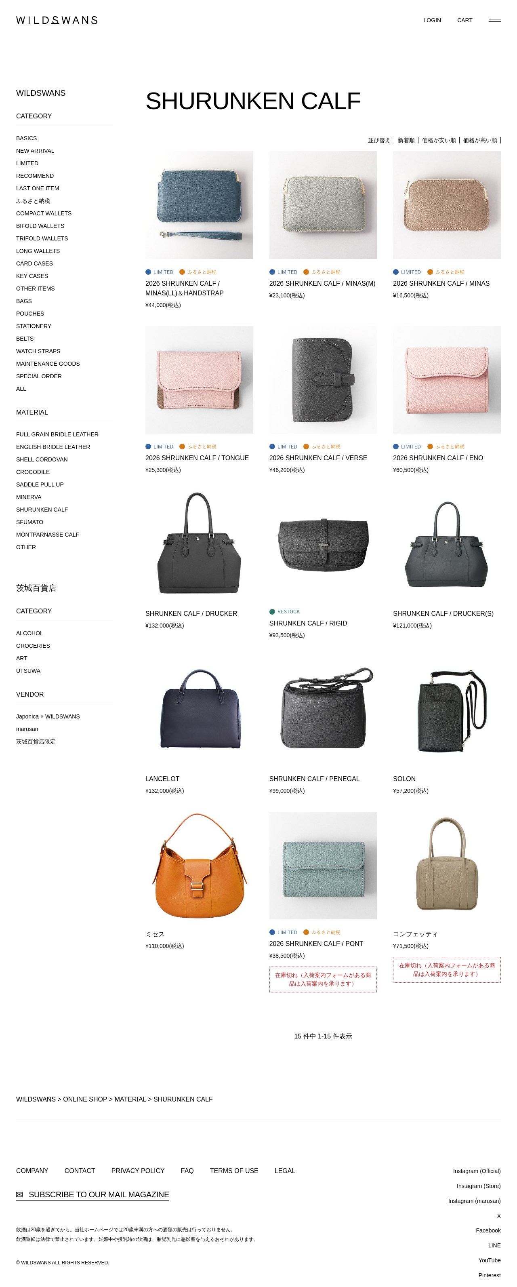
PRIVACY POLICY (138, 1171)
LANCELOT (162, 778)
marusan (27, 729)
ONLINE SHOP (85, 1099)
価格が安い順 (439, 140)
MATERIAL (130, 1099)
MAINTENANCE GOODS (48, 363)
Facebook (488, 1230)
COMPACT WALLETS (43, 213)
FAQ (187, 1171)
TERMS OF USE (234, 1171)
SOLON (404, 778)
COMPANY (32, 1171)
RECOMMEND (35, 176)
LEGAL (285, 1171)
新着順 (406, 140)
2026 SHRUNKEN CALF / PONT (316, 943)
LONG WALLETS (38, 251)
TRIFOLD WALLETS (42, 238)
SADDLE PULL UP (40, 484)
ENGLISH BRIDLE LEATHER (53, 447)
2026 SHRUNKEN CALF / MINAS (441, 283)
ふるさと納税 (33, 201)
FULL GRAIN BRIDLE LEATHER (57, 434)
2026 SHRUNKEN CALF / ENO (438, 458)
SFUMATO (29, 522)
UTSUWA (28, 671)
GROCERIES (33, 645)
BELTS (25, 338)
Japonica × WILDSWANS (48, 716)
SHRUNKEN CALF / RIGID (308, 623)
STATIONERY (33, 326)
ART (21, 658)
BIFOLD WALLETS (40, 226)
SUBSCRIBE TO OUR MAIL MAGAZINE (92, 1194)
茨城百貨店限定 (36, 741)
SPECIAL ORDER (39, 376)
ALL (21, 388)
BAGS (24, 301)
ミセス (155, 934)
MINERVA (29, 497)
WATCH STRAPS (38, 351)
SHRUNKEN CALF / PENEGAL (314, 778)
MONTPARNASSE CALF (47, 534)
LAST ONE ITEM (37, 188)
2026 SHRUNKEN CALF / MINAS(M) (322, 283)
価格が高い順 (480, 140)
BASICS (26, 138)
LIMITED (27, 163)
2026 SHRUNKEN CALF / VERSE (318, 458)
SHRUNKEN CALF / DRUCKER (191, 613)
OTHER (26, 547)
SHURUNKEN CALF (42, 509)
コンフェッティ (415, 934)
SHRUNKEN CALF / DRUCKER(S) (443, 613)
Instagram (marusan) (474, 1201)
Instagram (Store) (479, 1186)
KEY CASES (32, 276)
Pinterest (490, 1275)
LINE (494, 1245)
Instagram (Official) (477, 1171)
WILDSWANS (36, 1099)
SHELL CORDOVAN (42, 459)
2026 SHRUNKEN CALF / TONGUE (197, 458)
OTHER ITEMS (35, 288)
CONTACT (80, 1171)
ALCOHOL (29, 633)
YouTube (490, 1260)
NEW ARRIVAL (35, 150)
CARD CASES (34, 263)
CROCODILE (33, 472)
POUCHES (30, 313)
